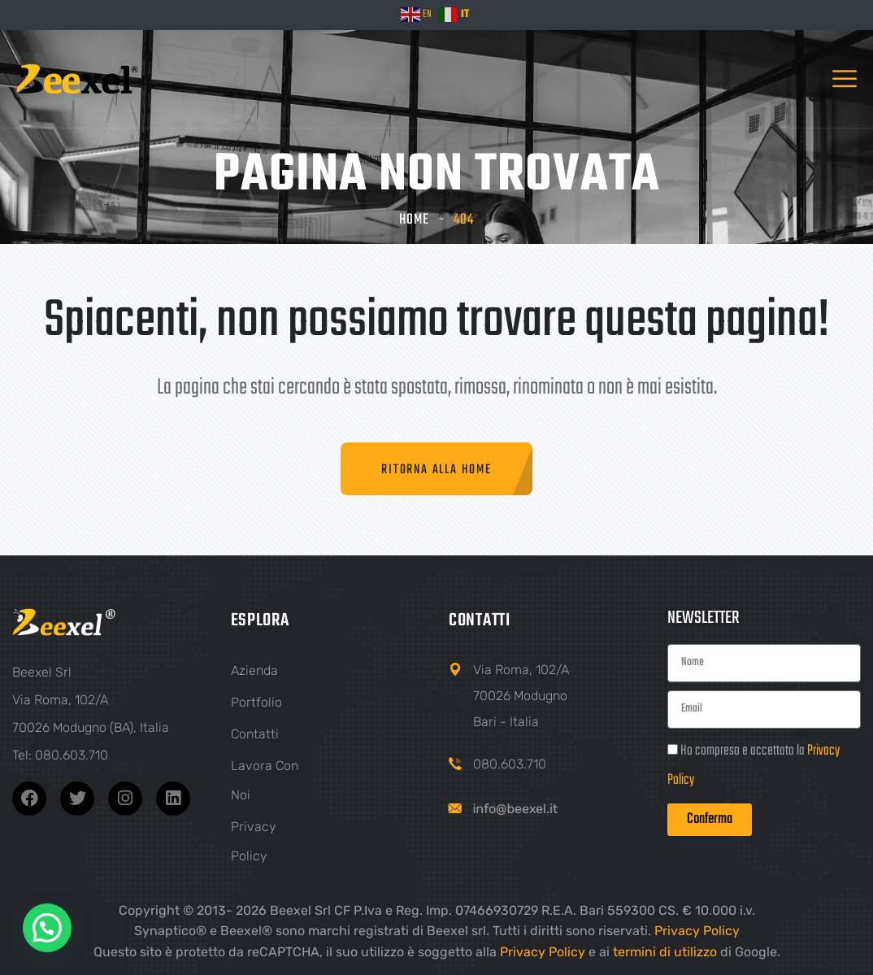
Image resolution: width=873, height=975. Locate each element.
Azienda (254, 670)
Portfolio (256, 702)
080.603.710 (509, 764)
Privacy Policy (697, 930)
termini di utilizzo (665, 952)
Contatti (255, 734)
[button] (47, 927)
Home (414, 220)
